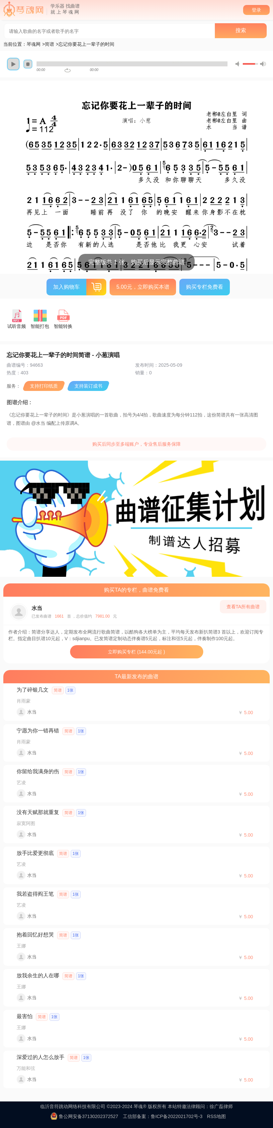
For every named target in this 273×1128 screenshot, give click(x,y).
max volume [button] (263, 63)
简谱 (49, 44)
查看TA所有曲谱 (243, 606)
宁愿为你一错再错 (38, 730)
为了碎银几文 (32, 690)
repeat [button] (67, 70)
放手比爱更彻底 (35, 853)
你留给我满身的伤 (38, 771)
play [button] (13, 64)
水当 (37, 608)
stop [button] (28, 64)
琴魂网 (34, 44)
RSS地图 (216, 1116)
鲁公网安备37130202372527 (88, 1116)
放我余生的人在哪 (38, 975)
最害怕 (25, 1016)
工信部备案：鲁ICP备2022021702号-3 (163, 1116)
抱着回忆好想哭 (35, 935)
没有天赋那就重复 (38, 812)
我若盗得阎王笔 (35, 894)
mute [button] (238, 63)
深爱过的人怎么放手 (40, 1057)
